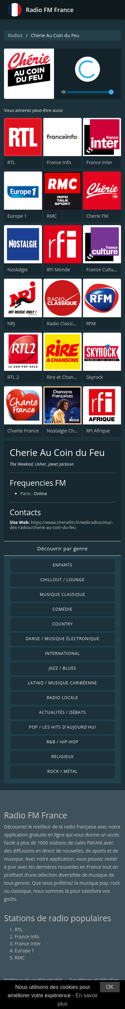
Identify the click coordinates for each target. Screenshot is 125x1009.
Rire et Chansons (65, 377)
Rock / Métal (62, 771)
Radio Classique (64, 323)
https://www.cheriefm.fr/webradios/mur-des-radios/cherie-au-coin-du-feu (61, 524)
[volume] (90, 92)
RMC (52, 216)
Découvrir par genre (62, 548)
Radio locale (62, 697)
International (62, 653)
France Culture (102, 269)
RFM (91, 323)
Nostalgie (17, 269)
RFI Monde (58, 269)
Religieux (62, 756)
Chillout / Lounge (62, 580)
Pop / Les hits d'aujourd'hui (62, 727)
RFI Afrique (98, 430)
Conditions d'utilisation (94, 980)
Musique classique (62, 594)
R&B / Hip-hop (63, 742)
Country (62, 624)
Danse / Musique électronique (62, 639)
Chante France (23, 430)
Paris (25, 493)
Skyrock (94, 377)
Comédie (63, 609)
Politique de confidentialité (33, 980)
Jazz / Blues (62, 668)
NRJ (11, 323)
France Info (59, 162)
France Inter (99, 162)
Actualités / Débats (62, 712)
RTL (11, 162)
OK (110, 987)
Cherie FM (97, 216)
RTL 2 (13, 377)
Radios (15, 35)
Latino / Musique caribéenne (62, 683)
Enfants (62, 565)
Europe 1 (17, 216)
